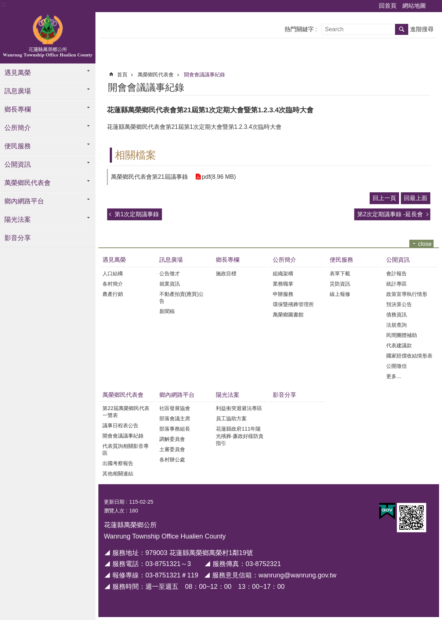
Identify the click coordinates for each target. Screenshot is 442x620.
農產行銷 (112, 294)
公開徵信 (396, 366)
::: (3, 4)
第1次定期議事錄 (137, 214)
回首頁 (387, 6)
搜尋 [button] (401, 29)
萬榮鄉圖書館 (288, 315)
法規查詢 (396, 325)
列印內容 (406, 86)
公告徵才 (169, 273)
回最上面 (415, 198)
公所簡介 (17, 127)
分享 (426, 86)
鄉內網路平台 (24, 201)
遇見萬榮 (17, 72)
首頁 (122, 74)
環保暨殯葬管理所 (293, 304)
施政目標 (226, 273)
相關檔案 (135, 155)
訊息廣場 (17, 91)
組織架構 (283, 273)
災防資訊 (340, 284)
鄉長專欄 (17, 109)
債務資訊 (396, 315)
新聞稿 (167, 311)
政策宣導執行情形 (406, 294)
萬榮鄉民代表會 (27, 182)
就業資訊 (169, 284)
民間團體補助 (401, 335)
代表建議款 (399, 345)
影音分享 (17, 238)
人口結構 (112, 273)
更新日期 (114, 502)
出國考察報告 (117, 463)
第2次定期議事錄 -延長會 (390, 214)
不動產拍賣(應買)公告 (181, 297)
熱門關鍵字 (299, 29)
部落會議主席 (174, 418)
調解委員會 (172, 439)
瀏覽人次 (114, 511)
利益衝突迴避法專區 (239, 408)
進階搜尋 (422, 29)
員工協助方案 (231, 418)
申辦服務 (283, 294)
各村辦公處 (172, 460)
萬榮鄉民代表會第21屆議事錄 (149, 177)
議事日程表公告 (120, 425)
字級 (434, 6)
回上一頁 (384, 198)
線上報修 (340, 294)
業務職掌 (283, 284)
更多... (393, 376)
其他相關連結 (117, 473)
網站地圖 (414, 6)
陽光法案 (17, 219)
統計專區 (396, 284)
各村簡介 (112, 284)
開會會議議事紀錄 (204, 74)
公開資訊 (17, 164)
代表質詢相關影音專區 (125, 449)
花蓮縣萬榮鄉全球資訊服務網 (47, 38)
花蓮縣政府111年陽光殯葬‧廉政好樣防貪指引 (240, 436)
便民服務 (17, 146)
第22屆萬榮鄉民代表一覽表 (125, 411)
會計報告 (396, 273)
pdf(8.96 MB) (219, 177)
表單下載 (340, 273)
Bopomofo (416, 86)
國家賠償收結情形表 (409, 356)
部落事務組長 (174, 429)
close (425, 244)
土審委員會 (172, 449)
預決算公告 (399, 304)
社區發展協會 (174, 408)
